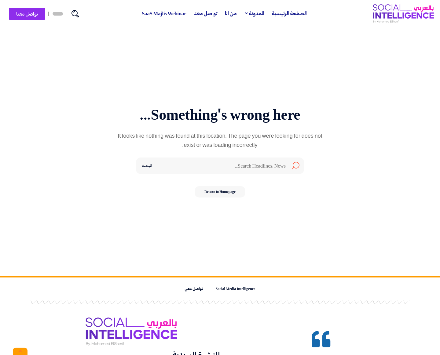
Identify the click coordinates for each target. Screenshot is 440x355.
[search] (75, 14)
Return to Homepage (220, 192)
